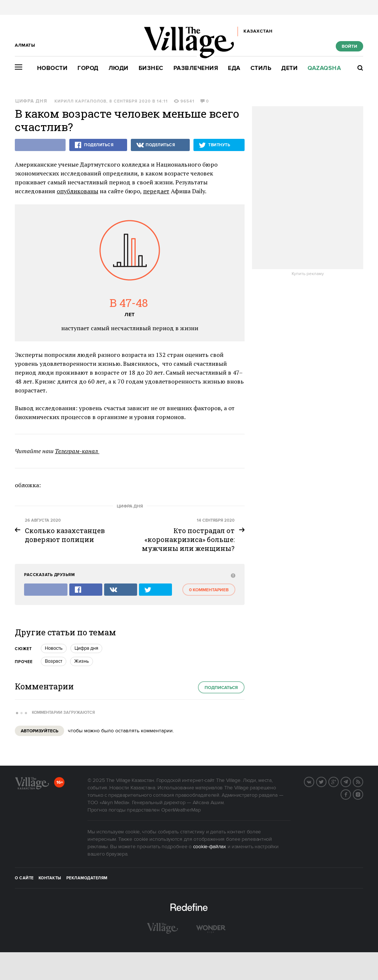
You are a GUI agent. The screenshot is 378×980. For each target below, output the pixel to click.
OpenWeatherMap (181, 810)
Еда (234, 68)
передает (156, 191)
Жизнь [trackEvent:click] (81, 661)
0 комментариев (209, 590)
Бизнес (151, 68)
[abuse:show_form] (232, 575)
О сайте (24, 878)
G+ (338, 781)
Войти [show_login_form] (349, 46)
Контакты (50, 878)
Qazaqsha (324, 68)
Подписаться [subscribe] (221, 687)
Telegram (350, 781)
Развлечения (195, 68)
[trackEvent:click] (189, 535)
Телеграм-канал (77, 451)
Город (88, 68)
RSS (362, 781)
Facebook (350, 793)
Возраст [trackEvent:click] (53, 661)
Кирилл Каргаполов (80, 101)
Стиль (261, 68)
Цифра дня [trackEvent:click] (86, 648)
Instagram (362, 793)
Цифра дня (31, 101)
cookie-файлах (209, 846)
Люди (119, 68)
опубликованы (77, 191)
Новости (52, 68)
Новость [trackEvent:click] (54, 648)
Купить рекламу (308, 274)
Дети (289, 68)
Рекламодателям (86, 878)
